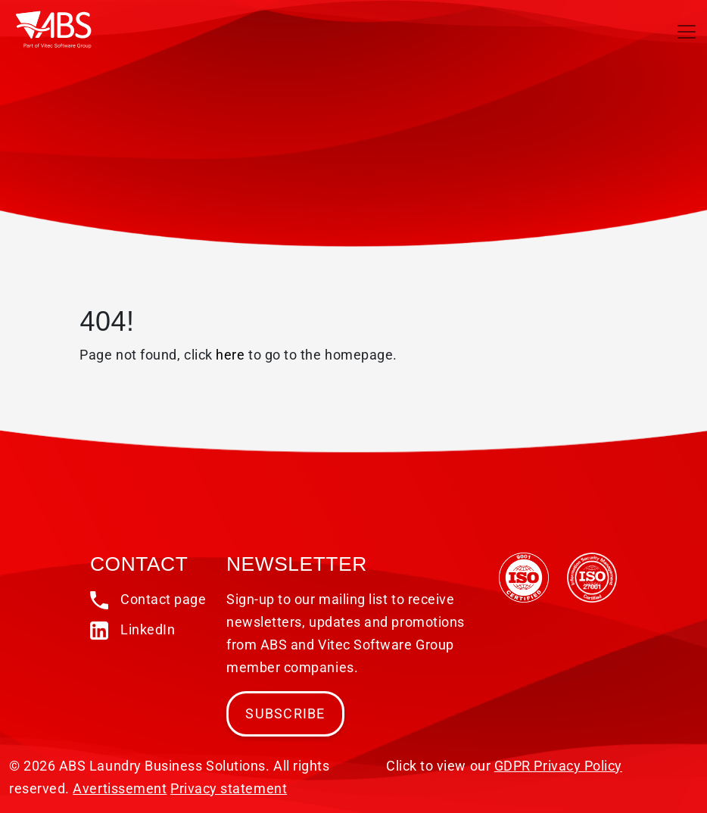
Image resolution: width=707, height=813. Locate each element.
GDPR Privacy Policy (558, 766)
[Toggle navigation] (686, 31)
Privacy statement (228, 788)
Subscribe (285, 713)
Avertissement (120, 788)
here (230, 355)
